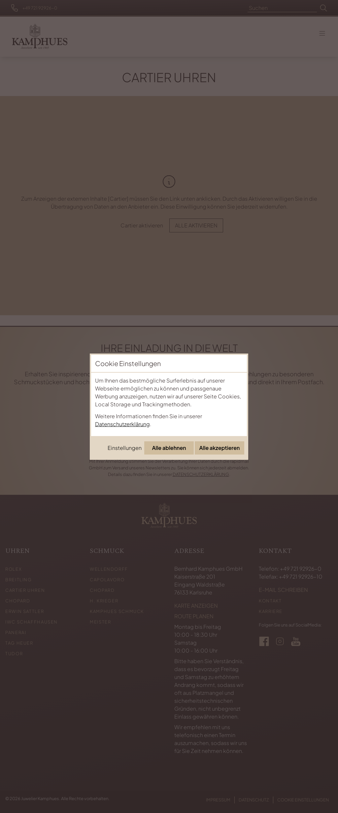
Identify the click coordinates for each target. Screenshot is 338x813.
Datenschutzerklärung (122, 424)
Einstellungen (125, 447)
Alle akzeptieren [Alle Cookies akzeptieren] (219, 447)
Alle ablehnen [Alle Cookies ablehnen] (169, 447)
